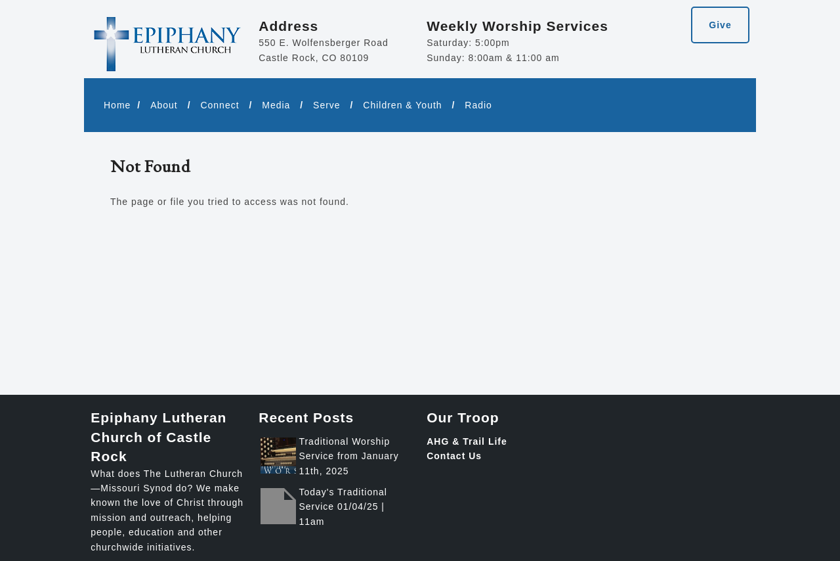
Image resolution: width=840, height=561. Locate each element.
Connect (219, 105)
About (164, 105)
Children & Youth (402, 105)
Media (276, 105)
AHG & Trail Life (467, 441)
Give (720, 25)
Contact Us (454, 456)
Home (117, 105)
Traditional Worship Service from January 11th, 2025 (348, 456)
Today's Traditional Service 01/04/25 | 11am (343, 507)
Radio (478, 105)
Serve (327, 105)
